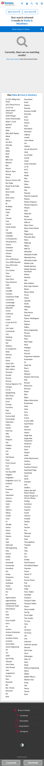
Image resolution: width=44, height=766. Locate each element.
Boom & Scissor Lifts (13, 180)
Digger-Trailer (10, 366)
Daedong (9, 337)
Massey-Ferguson (30, 202)
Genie (8, 504)
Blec (7, 166)
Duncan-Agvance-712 (13, 384)
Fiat (7, 442)
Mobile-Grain (29, 263)
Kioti (7, 697)
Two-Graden (28, 618)
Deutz (8, 361)
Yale (25, 685)
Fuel (7, 486)
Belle (7, 157)
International (10, 609)
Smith (26, 455)
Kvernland (27, 132)
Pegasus (27, 324)
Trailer (26, 589)
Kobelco (27, 105)
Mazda (26, 216)
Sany (26, 412)
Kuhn (26, 126)
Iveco (8, 623)
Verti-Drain (28, 650)
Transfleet (27, 595)
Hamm (8, 527)
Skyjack (27, 452)
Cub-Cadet (9, 328)
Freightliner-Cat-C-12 (13, 481)
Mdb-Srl (27, 222)
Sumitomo (28, 504)
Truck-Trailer (28, 615)
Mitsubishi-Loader (30, 260)
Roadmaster (28, 403)
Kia (7, 694)
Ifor (7, 592)
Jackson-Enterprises (13, 632)
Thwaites (27, 545)
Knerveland (28, 99)
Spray (26, 476)
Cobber (8, 288)
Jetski (8, 656)
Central (8, 245)
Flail (7, 454)
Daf (7, 343)
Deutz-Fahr (10, 363)
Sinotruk (27, 447)
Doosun (8, 381)
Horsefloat (9, 568)
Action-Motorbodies (13, 119)
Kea (7, 685)
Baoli (7, 154)
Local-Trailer (28, 155)
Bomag (8, 174)
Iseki (7, 615)
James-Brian (10, 644)
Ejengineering (10, 393)
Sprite (26, 479)
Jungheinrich (10, 673)
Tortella (26, 560)
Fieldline (8, 445)
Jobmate (9, 661)
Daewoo (9, 340)
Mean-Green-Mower (31, 228)
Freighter (9, 475)
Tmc (25, 554)
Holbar (8, 557)
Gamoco (9, 498)
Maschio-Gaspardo (31, 196)
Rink (25, 394)
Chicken (8, 253)
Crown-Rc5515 (11, 322)
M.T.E (26, 170)
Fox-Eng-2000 (11, 472)
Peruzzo (27, 333)
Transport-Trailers (30, 604)
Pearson (27, 321)
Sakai (26, 406)
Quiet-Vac (27, 365)
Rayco (26, 368)
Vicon (26, 653)
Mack (26, 173)
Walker (26, 674)
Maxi (26, 211)
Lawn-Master (29, 140)
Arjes (7, 139)
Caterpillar (9, 236)
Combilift (9, 291)
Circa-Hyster (10, 270)
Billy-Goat (9, 160)
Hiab (7, 542)
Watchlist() (33, 763)
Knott (26, 102)
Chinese (8, 256)
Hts (7, 571)
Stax (25, 485)
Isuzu (7, 618)
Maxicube (27, 214)
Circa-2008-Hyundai (13, 262)
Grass (8, 519)
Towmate (27, 568)
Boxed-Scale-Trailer (12, 186)
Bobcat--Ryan (11, 171)
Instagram (22, 731)
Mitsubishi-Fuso (30, 257)
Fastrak (8, 428)
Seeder (26, 427)
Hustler (8, 580)
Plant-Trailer (28, 342)
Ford (7, 466)
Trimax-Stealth (29, 609)
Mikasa (26, 246)
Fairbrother (10, 422)
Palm (26, 310)
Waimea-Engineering (31, 668)
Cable (8, 212)
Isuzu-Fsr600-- (11, 620)
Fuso (7, 492)
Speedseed (28, 473)
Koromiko (27, 114)
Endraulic (9, 399)
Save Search (30, 12)
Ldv (25, 143)
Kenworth (9, 691)
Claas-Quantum (11, 282)
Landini (26, 137)
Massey (27, 199)
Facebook (22, 715)
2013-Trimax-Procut (13, 105)
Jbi (7, 650)
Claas (7, 273)
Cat (7, 230)
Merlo (26, 240)
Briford (8, 201)
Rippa (26, 397)
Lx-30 (26, 167)
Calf (7, 215)
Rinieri (26, 392)
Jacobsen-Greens (12, 638)
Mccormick (28, 219)
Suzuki (26, 513)
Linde (26, 152)
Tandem (27, 522)
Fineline (8, 448)
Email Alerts (22, 726)
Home (8, 560)
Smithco (27, 461)
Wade (26, 665)
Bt (6, 204)
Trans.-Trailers (29, 592)
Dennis (8, 358)
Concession (10, 300)
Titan (26, 551)
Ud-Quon (27, 630)
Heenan (8, 536)
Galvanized (9, 495)
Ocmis (26, 295)
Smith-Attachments (31, 458)
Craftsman (9, 314)
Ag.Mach (9, 125)
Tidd (25, 548)
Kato (7, 679)
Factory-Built (10, 416)
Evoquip (8, 404)
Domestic (9, 372)
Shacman (27, 430)
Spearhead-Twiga (30, 470)
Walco (26, 671)
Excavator (9, 407)
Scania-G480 (28, 421)
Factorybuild (10, 419)
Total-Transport (29, 563)
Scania (26, 418)
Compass (9, 294)
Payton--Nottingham (31, 318)
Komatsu (27, 108)
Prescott (27, 353)
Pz (25, 362)
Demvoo (9, 355)
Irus (7, 612)
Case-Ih (8, 224)
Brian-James (10, 198)
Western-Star (29, 680)
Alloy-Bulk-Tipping (12, 133)
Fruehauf (9, 483)
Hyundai (9, 589)
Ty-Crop (27, 621)
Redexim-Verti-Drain (31, 377)
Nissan (26, 289)
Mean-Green (28, 225)
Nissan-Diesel (29, 292)
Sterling (27, 501)
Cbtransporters (11, 242)
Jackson (8, 629)
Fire (7, 451)
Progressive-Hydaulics (32, 356)
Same (26, 409)
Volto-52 (27, 659)
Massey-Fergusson (30, 205)
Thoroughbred (29, 542)
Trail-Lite (27, 586)
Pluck (26, 345)
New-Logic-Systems (31, 286)
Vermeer (27, 647)
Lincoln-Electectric (30, 149)
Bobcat (8, 168)
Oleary (26, 298)
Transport (27, 598)
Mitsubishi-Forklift (30, 255)
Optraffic (27, 301)
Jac (7, 626)
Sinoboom (28, 444)
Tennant (27, 536)
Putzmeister (28, 359)
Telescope (27, 533)
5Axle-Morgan (11, 116)
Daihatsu (9, 346)
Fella (7, 434)
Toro (25, 557)
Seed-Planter (28, 424)
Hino (7, 551)
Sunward (27, 507)
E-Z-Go (8, 390)
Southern (27, 464)
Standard (27, 482)
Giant (8, 507)
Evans (8, 401)
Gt (6, 522)
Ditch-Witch (10, 369)
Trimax (26, 606)
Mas (25, 190)
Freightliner (10, 478)
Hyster (8, 586)
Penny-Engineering (31, 330)
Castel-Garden (11, 227)
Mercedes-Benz (29, 237)
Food (7, 460)
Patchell (27, 315)
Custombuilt (10, 331)
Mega (26, 231)
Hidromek (9, 545)
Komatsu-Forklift (30, 111)
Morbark (27, 277)
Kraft (26, 117)
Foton (8, 469)
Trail (25, 583)
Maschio (27, 193)
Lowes (26, 161)
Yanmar (27, 691)
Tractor (26, 577)
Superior (27, 510)
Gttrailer (8, 524)
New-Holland (29, 283)
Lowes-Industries (30, 164)
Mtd (25, 280)
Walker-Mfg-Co (29, 677)
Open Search (14, 12)
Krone (26, 120)
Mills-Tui (27, 249)
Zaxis (26, 694)
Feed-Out (9, 431)
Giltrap (8, 513)
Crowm (8, 317)
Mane (26, 184)
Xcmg (26, 683)
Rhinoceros (28, 386)
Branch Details (22, 710)
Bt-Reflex (9, 207)
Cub (7, 325)
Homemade (10, 565)
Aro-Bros (9, 142)
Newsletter (22, 720)
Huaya (8, 574)
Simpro (26, 433)
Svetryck (27, 516)
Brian (7, 195)
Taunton (27, 527)
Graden (8, 516)
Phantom (27, 336)
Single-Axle (28, 435)
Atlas (7, 148)
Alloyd (8, 136)
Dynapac (9, 387)
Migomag (27, 243)
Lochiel (26, 158)
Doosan (8, 378)
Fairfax (8, 425)
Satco (26, 415)
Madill (26, 175)
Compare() (11, 763)
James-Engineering (12, 647)
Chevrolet (9, 250)
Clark (7, 285)
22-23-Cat (9, 108)
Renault (27, 383)
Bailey (8, 151)
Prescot (27, 351)
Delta (8, 352)
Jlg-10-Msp (10, 659)
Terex (26, 539)
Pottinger (27, 348)
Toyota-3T (27, 574)
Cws (7, 334)
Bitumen (9, 163)
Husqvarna (9, 577)
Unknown (27, 642)
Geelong (8, 501)
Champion (9, 248)
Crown (8, 320)
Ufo (25, 636)
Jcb (7, 653)
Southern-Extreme (30, 467)
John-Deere (10, 664)
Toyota (26, 571)
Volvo (26, 662)
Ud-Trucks (27, 633)
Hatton (8, 533)
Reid (25, 380)
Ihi (6, 595)
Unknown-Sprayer (30, 644)
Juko (7, 670)
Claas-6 (8, 276)
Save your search (12, 59)
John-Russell (10, 667)
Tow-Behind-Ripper (31, 565)
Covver (8, 311)
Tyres (26, 624)
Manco (26, 181)
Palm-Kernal (28, 312)
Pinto (26, 339)
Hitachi (8, 554)
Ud (25, 627)
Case (7, 221)
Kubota (26, 123)
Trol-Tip (26, 612)
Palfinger (27, 307)
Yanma (26, 688)
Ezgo (7, 410)
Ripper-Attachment (31, 400)
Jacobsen (9, 635)
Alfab (7, 130)
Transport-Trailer (30, 601)
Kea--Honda (10, 688)
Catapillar (9, 233)
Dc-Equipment (11, 349)
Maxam (27, 208)
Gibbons (9, 510)
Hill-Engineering (11, 548)
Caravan (8, 218)
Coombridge (10, 303)
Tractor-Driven (29, 580)
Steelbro (27, 488)
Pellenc (26, 327)
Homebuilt (9, 563)
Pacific (26, 304)
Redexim (27, 374)
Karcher (8, 676)
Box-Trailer (9, 183)
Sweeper (27, 519)
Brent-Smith (10, 192)
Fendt (8, 437)
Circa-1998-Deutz (12, 259)
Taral (25, 524)
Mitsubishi (28, 252)
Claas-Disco (10, 279)
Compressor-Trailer (12, 297)
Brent (8, 189)
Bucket (8, 209)
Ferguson (9, 440)
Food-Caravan (11, 463)
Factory (8, 413)
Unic (25, 639)
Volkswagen (28, 656)
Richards (27, 389)
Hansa (8, 530)
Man (25, 178)
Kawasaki (9, 682)
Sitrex (26, 450)
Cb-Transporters (11, 239)
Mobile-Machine (30, 266)
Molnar (26, 274)
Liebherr (27, 146)
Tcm (25, 530)
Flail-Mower (10, 457)
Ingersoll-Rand (11, 601)
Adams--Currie (11, 122)
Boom (8, 177)
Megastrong (28, 234)
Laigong (27, 134)
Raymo (26, 371)
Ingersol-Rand (11, 598)
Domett (8, 375)
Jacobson (9, 641)
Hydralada (9, 583)
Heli (7, 539)
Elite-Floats (10, 396)
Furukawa (9, 489)
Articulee (9, 145)
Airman (8, 127)
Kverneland (28, 129)
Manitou (27, 187)
